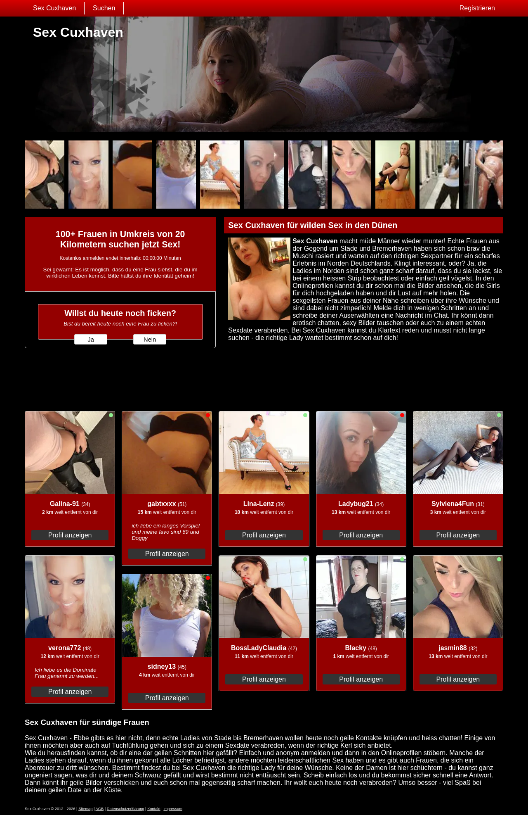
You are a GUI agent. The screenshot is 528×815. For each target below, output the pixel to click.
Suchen (104, 8)
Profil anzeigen (70, 535)
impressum (172, 809)
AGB (99, 809)
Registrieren (477, 8)
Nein (150, 339)
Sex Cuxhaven (54, 8)
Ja (90, 339)
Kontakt (153, 809)
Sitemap (85, 809)
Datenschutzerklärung (125, 809)
